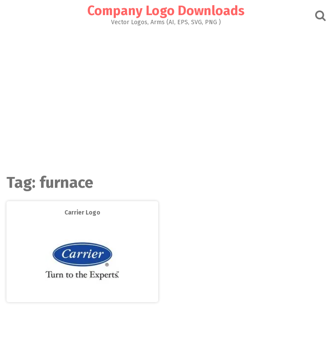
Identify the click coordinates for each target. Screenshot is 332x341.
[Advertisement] (166, 97)
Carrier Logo (82, 212)
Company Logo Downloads (166, 11)
